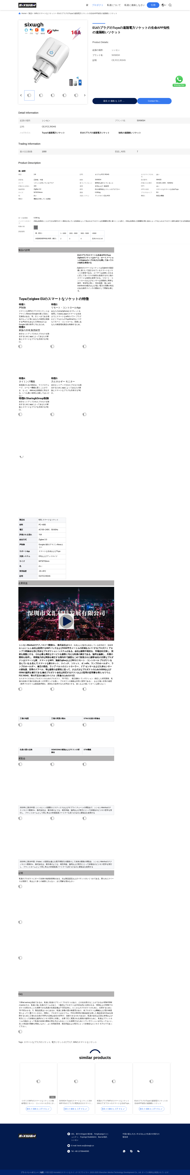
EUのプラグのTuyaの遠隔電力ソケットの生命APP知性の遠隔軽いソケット (151, 1102)
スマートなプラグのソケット (37, 1042)
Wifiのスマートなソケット (44, 13)
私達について (114, 5)
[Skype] (133, 1151)
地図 (42, 1172)
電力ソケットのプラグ (62, 1042)
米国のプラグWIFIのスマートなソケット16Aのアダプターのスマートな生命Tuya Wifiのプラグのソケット (113, 1102)
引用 (153, 5)
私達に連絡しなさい (134, 5)
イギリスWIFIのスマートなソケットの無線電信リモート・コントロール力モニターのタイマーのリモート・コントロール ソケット (38, 1102)
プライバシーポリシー (30, 1172)
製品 (30, 13)
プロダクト (97, 5)
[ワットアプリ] (126, 1151)
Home (23, 13)
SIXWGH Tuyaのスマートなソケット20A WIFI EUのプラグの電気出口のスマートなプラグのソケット (76, 1102)
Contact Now (154, 101)
